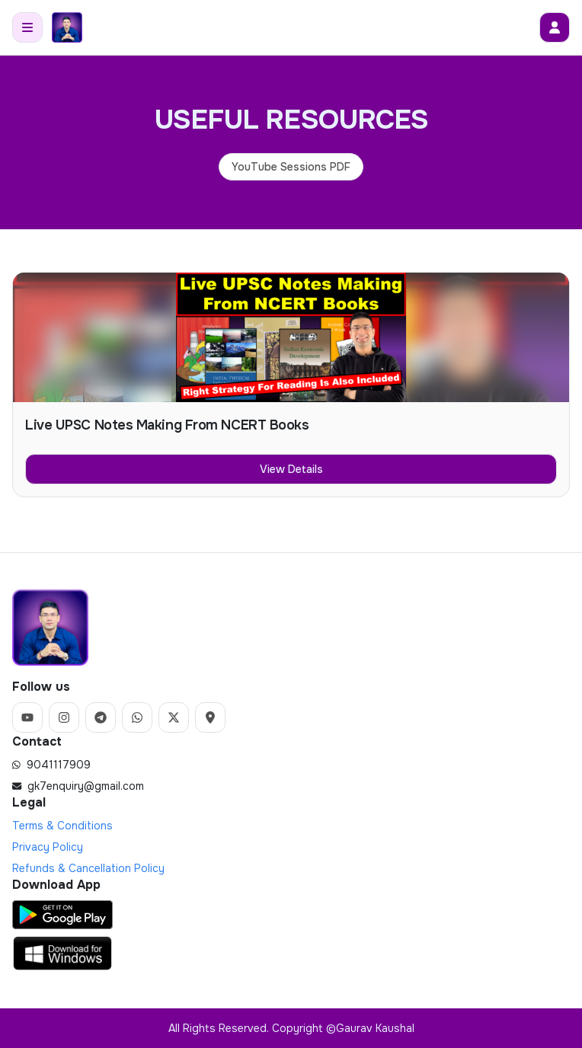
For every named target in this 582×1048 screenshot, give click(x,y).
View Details (291, 469)
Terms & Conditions (62, 825)
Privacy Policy (47, 847)
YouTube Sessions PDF (291, 167)
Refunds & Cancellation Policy (88, 868)
